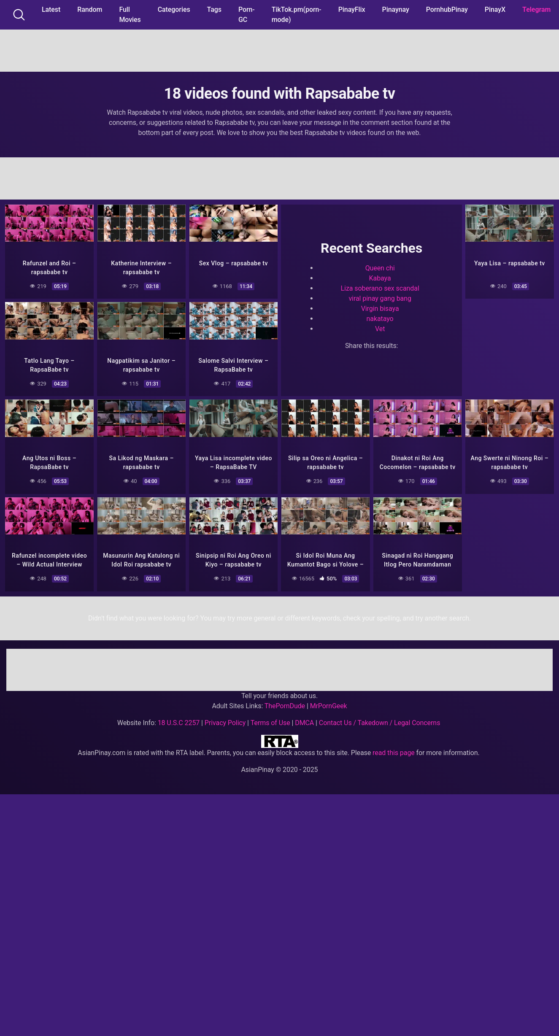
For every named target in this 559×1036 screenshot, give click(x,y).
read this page (394, 752)
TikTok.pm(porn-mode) (296, 14)
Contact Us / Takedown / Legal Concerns (379, 722)
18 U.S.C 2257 (179, 722)
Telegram (536, 9)
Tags (214, 9)
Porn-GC (246, 14)
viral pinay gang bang (379, 298)
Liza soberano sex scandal (380, 288)
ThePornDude (285, 705)
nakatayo (380, 318)
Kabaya (380, 278)
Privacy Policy (225, 722)
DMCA (304, 722)
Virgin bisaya (380, 308)
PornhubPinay (447, 9)
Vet (380, 328)
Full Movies (129, 14)
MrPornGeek (328, 705)
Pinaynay (395, 9)
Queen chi (380, 268)
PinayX (495, 9)
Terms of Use (270, 722)
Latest (51, 9)
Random (89, 9)
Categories (174, 9)
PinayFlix (351, 9)
